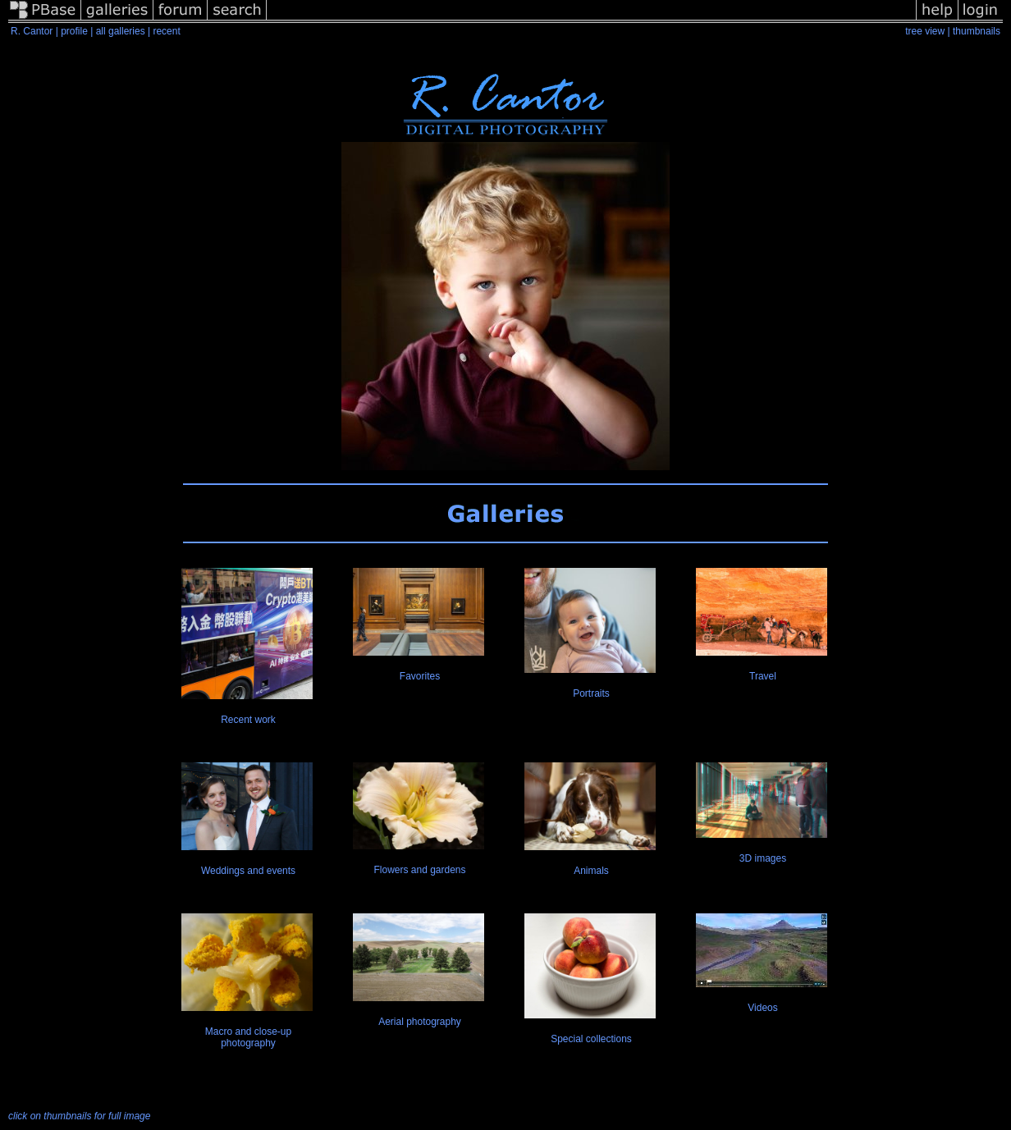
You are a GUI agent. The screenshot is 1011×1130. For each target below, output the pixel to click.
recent (166, 31)
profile (74, 31)
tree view (925, 31)
